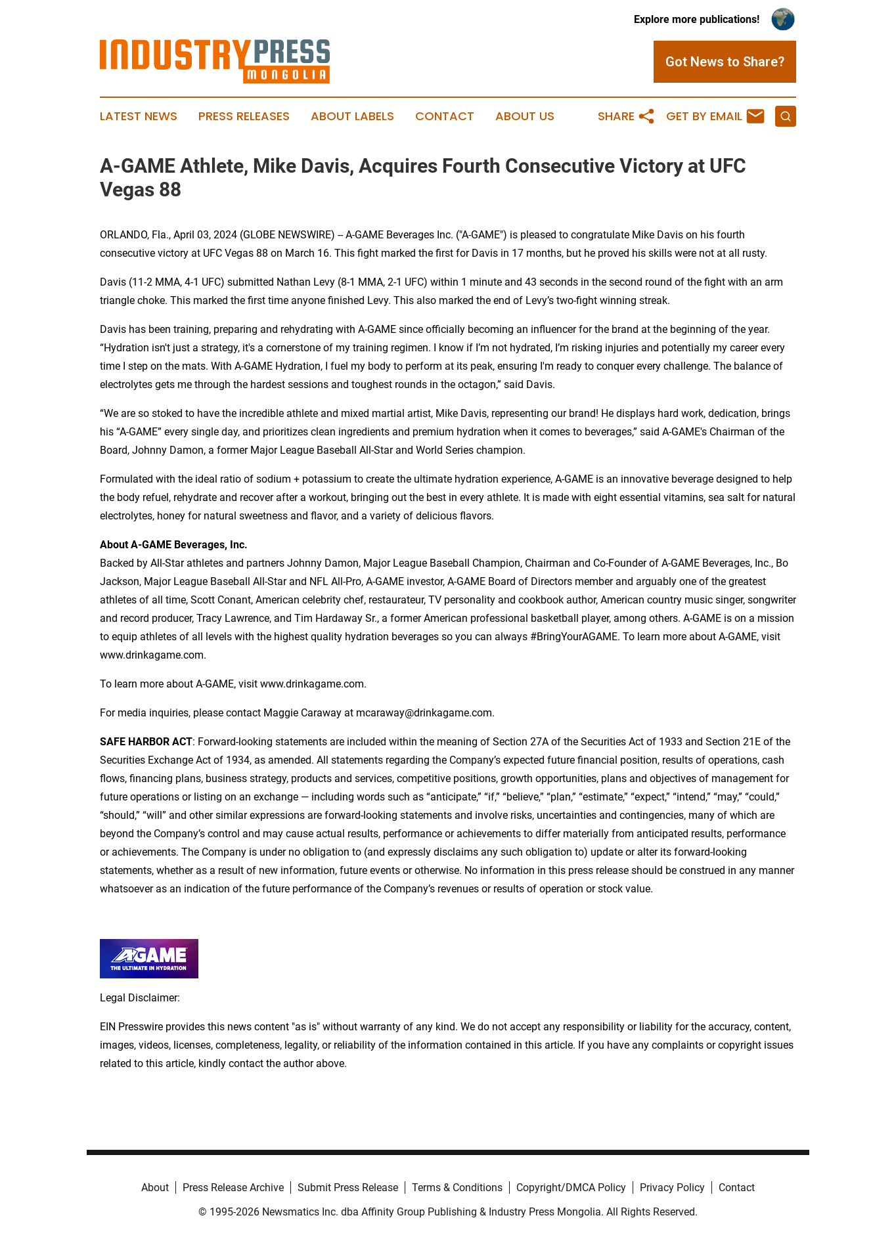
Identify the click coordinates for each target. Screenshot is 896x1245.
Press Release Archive (233, 1187)
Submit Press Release (348, 1187)
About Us (524, 116)
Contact (444, 116)
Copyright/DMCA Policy (571, 1187)
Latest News (138, 116)
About (155, 1187)
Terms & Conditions (457, 1187)
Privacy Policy (672, 1187)
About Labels (352, 116)
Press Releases (244, 116)
